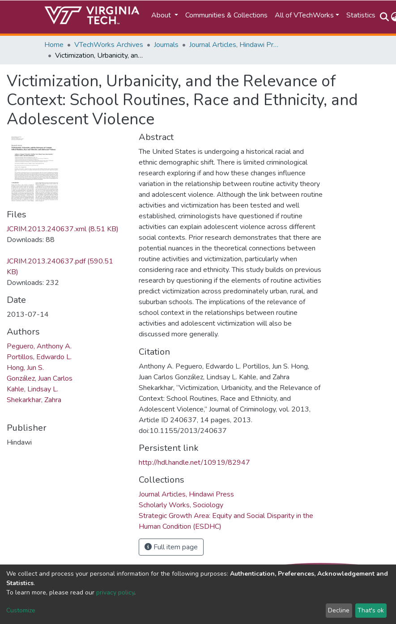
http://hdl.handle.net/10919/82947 (194, 462)
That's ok (371, 610)
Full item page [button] (171, 547)
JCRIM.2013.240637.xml (63, 229)
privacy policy (115, 592)
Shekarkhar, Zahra (34, 400)
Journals (166, 45)
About (162, 15)
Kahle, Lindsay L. (32, 389)
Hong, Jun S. (25, 368)
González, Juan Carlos (39, 378)
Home (54, 45)
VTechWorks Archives (108, 45)
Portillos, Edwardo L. (39, 357)
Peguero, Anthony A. (39, 346)
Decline (338, 610)
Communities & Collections (226, 15)
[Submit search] (384, 17)
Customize (20, 610)
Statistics (360, 15)
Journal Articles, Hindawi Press (234, 45)
